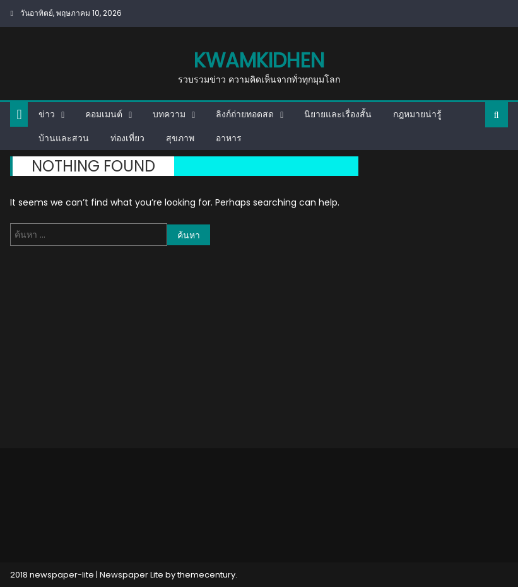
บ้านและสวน (63, 138)
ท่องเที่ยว (127, 138)
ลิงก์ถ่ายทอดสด (245, 114)
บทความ (169, 114)
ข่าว (46, 114)
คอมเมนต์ (103, 114)
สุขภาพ (180, 138)
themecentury (206, 575)
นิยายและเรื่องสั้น (338, 114)
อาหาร (229, 138)
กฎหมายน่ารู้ (417, 114)
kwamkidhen (259, 60)
